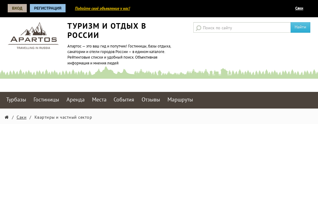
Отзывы (151, 100)
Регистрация (48, 8)
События (124, 100)
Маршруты (180, 100)
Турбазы (16, 100)
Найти (300, 27)
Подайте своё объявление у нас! (102, 8)
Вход (17, 8)
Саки (299, 8)
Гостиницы (46, 100)
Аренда (75, 100)
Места (99, 100)
